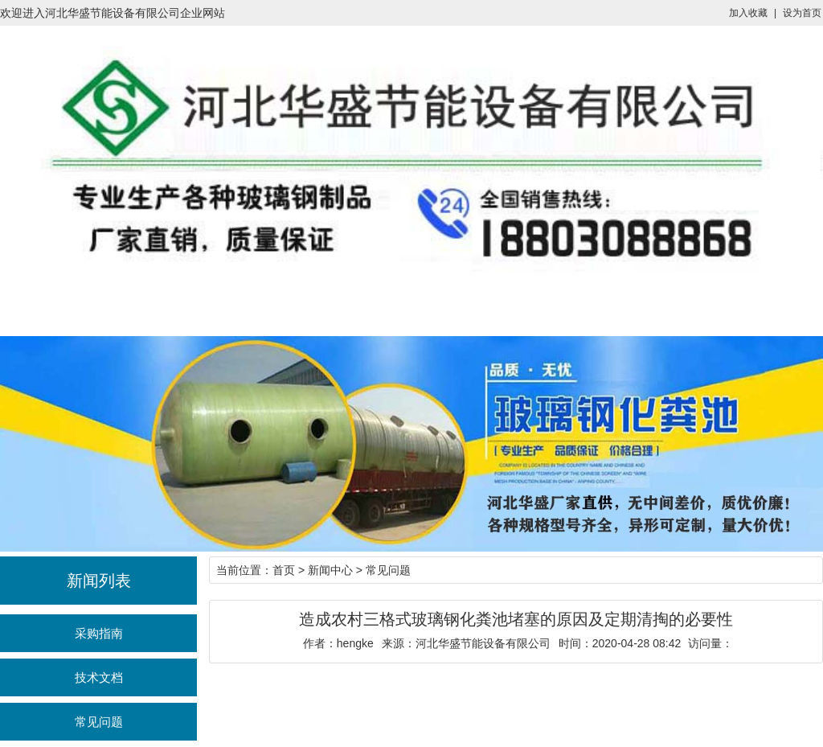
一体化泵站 (124, 303)
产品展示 (287, 303)
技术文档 (99, 677)
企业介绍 (452, 303)
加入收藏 (748, 12)
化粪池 (205, 303)
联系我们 (617, 303)
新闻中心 (370, 303)
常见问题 (99, 722)
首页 (41, 303)
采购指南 (99, 633)
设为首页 (802, 12)
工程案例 (535, 303)
